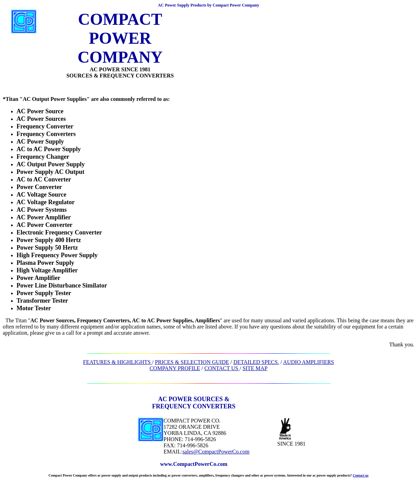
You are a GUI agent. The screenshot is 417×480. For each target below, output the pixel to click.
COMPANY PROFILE (175, 368)
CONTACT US (221, 368)
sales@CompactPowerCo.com (215, 452)
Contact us (360, 475)
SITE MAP (255, 368)
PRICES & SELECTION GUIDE (192, 362)
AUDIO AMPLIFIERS (308, 362)
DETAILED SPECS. (256, 362)
